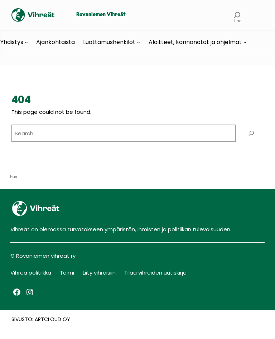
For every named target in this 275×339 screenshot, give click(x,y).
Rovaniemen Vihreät (101, 15)
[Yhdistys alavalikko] (26, 42)
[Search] (251, 133)
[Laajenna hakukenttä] (237, 15)
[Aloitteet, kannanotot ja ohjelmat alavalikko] (244, 42)
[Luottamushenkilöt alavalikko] (138, 42)
